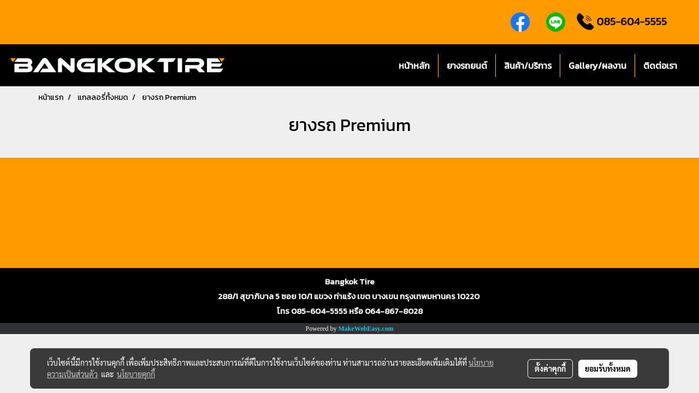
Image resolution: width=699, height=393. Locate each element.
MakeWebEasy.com (366, 328)
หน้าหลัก (414, 65)
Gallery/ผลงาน (597, 65)
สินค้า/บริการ (528, 65)
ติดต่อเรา (660, 65)
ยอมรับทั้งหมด (608, 368)
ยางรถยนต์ (467, 65)
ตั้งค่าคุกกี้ (550, 368)
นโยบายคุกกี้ (136, 374)
